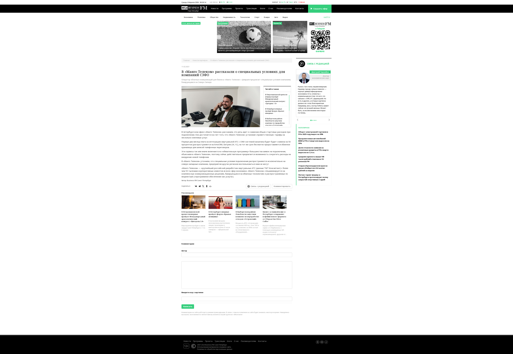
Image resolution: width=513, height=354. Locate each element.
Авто (276, 17)
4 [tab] (315, 120)
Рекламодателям (284, 8)
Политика (201, 17)
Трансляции (251, 8)
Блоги (262, 8)
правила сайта (225, 347)
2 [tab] (312, 120)
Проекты (239, 8)
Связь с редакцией (260, 186)
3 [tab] (314, 120)
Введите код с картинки (192, 292)
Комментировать (282, 186)
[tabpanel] (313, 93)
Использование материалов (207, 347)
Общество (214, 17)
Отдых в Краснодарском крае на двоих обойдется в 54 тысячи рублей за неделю (312, 168)
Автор (184, 251)
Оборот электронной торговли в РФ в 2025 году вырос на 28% (313, 133)
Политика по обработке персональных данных (214, 349)
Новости (214, 8)
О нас (270, 8)
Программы (227, 8)
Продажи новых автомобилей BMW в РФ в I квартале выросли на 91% (313, 140)
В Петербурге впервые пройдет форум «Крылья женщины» (274, 111)
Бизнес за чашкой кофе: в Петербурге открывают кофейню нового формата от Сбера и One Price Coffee (274, 216)
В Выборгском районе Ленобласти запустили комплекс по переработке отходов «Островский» (275, 122)
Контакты (299, 8)
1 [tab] (311, 120)
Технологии (245, 17)
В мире (267, 17)
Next (329, 119)
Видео (285, 17)
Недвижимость (229, 17)
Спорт (256, 17)
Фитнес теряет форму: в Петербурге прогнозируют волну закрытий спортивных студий (313, 177)
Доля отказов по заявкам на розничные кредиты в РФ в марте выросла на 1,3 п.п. (313, 150)
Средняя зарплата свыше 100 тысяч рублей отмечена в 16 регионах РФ (311, 159)
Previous (297, 119)
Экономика (188, 17)
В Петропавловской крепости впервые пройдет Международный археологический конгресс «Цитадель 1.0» (276, 99)
